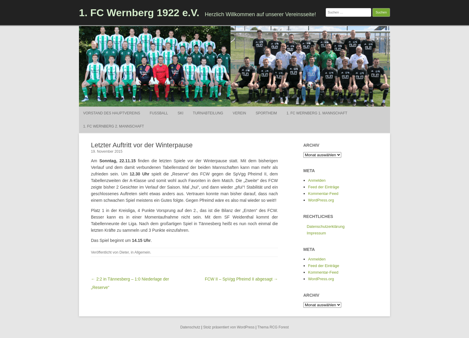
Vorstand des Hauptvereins (111, 113)
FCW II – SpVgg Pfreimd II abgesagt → (241, 279)
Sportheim (266, 113)
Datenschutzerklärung (325, 226)
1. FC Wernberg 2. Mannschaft (113, 126)
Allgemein (142, 252)
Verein (239, 113)
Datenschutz (190, 327)
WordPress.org (321, 200)
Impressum (316, 233)
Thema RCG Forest (273, 327)
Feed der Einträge (323, 187)
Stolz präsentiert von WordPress (229, 327)
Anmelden (317, 180)
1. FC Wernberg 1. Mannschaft (317, 113)
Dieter (124, 252)
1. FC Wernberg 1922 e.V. (139, 12)
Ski (180, 113)
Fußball (159, 113)
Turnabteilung (208, 113)
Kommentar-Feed (323, 193)
